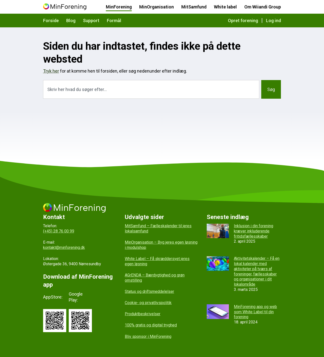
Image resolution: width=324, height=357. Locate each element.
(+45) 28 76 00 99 (58, 231)
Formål (114, 20)
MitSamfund (193, 6)
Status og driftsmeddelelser (149, 291)
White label (225, 6)
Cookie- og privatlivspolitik (148, 302)
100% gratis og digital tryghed (151, 325)
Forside (51, 20)
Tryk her (51, 71)
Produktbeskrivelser (142, 314)
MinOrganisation (156, 6)
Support (91, 20)
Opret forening (243, 20)
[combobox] (151, 89)
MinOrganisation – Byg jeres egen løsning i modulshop (161, 245)
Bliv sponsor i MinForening (148, 336)
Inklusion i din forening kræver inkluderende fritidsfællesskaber (253, 231)
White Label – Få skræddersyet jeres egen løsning (157, 261)
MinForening (119, 6)
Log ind (273, 20)
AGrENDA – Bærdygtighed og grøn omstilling (155, 278)
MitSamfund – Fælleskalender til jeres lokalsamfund (158, 228)
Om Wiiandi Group (262, 6)
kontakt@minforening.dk (64, 247)
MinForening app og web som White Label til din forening (255, 311)
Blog (70, 20)
